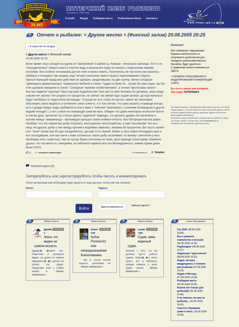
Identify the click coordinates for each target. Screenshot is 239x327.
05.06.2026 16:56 (187, 284)
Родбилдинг (184, 246)
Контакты (151, 18)
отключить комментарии (48, 152)
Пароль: (103, 188)
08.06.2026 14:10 (187, 243)
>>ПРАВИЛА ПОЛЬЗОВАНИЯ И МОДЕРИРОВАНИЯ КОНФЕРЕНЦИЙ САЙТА (191, 80)
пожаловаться (139, 152)
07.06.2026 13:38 (187, 277)
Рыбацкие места (103, 18)
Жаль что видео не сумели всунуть (46, 241)
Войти (84, 208)
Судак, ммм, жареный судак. (142, 241)
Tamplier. (158, 152)
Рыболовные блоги (129, 18)
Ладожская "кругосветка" (192, 253)
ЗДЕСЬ (175, 70)
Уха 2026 (182, 229)
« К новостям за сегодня (41, 46)
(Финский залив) (48, 54)
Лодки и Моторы (187, 273)
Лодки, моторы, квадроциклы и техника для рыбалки (191, 263)
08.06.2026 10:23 (187, 256)
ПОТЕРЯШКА (191, 92)
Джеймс (48, 231)
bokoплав (94, 231)
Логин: (30, 188)
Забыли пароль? (140, 205)
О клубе (70, 18)
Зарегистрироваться (111, 206)
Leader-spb (142, 231)
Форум (84, 18)
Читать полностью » (92, 266)
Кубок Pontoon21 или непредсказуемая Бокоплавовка (94, 246)
